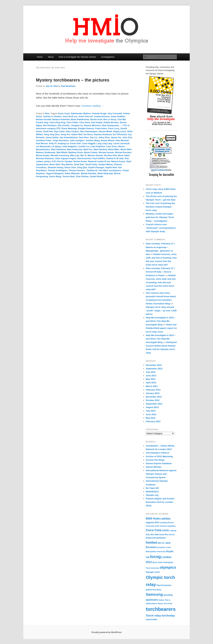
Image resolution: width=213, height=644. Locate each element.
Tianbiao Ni (92, 170)
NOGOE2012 (152, 491)
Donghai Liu (77, 125)
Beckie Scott (96, 119)
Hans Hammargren (89, 131)
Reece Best (55, 164)
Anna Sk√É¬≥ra (70, 116)
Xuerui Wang (55, 176)
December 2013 (154, 365)
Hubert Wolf (77, 134)
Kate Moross (42, 143)
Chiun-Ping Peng (57, 122)
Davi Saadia (97, 122)
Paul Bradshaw (68, 86)
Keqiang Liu (63, 143)
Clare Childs (72, 122)
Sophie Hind (111, 167)
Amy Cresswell (114, 113)
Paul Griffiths (99, 158)
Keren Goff (75, 143)
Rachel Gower (80, 161)
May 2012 (150, 418)
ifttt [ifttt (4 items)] (159, 543)
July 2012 (151, 411)
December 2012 (154, 397)
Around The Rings (155, 460)
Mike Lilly (74, 155)
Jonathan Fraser (43, 140)
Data (47, 113)
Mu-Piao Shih (110, 155)
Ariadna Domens (102, 116)
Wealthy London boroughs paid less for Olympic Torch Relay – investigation (160, 217)
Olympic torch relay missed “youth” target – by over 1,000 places (161, 310)
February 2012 (153, 421)
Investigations (107, 57)
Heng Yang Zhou (52, 134)
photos (47, 161)
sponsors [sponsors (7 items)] (152, 599)
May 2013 (150, 379)
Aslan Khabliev (118, 116)
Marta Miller (113, 149)
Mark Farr (88, 149)
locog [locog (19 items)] (155, 556)
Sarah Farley (91, 164)
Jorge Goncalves (61, 140)
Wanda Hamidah (89, 173)
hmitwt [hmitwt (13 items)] (151, 542)
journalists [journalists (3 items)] (160, 547)
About (50, 57)
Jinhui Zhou (104, 137)
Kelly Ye (53, 143)
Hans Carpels (72, 131)
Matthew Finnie (75, 152)
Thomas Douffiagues (58, 170)
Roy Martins (67, 164)
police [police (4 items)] (149, 589)
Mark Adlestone (58, 149)
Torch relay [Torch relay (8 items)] (153, 615)
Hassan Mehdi (105, 131)
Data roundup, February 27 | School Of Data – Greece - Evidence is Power (160, 271)
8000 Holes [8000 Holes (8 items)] (153, 518)
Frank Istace (101, 128)
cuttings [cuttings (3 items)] (173, 531)
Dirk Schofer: (64, 125)
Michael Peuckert (123, 152)
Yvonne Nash (68, 176)
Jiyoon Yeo (116, 137)
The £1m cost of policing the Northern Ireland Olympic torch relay (160, 207)
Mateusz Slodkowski (45, 152)
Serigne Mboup (106, 164)
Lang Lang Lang (104, 143)
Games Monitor (154, 467)
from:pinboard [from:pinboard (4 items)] (158, 538)
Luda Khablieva (97, 146)
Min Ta (83, 155)
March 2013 (152, 386)
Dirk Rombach (50, 125)
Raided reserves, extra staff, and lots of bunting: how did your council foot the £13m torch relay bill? (161, 282)
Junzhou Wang (93, 140)
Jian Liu (93, 137)
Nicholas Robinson (45, 158)
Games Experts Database (159, 463)
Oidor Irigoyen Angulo (65, 158)
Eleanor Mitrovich (92, 125)
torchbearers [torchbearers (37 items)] (161, 609)
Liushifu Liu (83, 146)
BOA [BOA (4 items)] (157, 522)
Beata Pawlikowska (80, 119)
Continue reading (92, 105)
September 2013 (154, 368)
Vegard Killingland (55, 173)
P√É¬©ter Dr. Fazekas (62, 161)
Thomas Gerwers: (77, 170)
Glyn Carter (59, 131)
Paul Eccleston (84, 158)
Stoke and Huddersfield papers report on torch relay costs (161, 328)
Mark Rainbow (100, 149)
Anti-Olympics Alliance (157, 453)
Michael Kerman (106, 152)
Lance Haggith (89, 143)
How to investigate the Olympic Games (77, 57)
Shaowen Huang (55, 167)
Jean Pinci (84, 137)
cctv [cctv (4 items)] (157, 526)
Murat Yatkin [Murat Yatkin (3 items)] (157, 562)
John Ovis (127, 137)
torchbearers (115, 170)
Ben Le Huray (110, 119)
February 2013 (153, 389)
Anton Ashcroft (85, 116)
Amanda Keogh (99, 113)
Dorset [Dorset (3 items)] (172, 535)
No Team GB (152, 488)
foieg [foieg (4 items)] (148, 538)
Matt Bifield (61, 152)
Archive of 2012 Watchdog (159, 456)
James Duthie (52, 137)
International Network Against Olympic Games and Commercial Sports (161, 474)
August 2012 (152, 407)
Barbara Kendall (43, 119)
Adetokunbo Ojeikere (81, 113)
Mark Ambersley (74, 149)
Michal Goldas (42, 155)
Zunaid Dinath (96, 176)
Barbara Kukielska (61, 119)
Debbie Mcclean (111, 122)
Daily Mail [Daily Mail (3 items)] (150, 535)
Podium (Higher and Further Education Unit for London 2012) (160, 502)
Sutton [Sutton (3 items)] (161, 600)
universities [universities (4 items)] (151, 619)
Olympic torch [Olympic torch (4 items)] (153, 572)
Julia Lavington (77, 140)
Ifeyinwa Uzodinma (103, 134)
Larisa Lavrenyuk (121, 143)
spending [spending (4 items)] (168, 595)
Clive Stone (84, 122)
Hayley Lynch (119, 131)
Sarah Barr (79, 164)
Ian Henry (88, 134)
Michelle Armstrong (60, 155)
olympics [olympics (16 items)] (168, 567)
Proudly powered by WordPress (106, 632)
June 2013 (151, 375)
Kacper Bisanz (108, 140)
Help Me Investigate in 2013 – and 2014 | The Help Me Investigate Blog (161, 321)
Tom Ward (103, 170)
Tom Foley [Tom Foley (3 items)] (168, 603)
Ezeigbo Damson (86, 128)
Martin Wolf (125, 149)
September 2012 (154, 403)
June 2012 (151, 414)
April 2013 (151, 382)
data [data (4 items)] (157, 534)
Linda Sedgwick (69, 146)
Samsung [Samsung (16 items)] (154, 594)
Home (40, 57)
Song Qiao (82, 167)
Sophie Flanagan (96, 167)
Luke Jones (111, 146)
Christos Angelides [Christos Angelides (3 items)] (168, 526)
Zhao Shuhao (82, 176)
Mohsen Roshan (95, 155)
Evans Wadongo (69, 128)
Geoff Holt (48, 131)
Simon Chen (70, 167)
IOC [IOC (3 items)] (163, 543)
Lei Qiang (56, 146)
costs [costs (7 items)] (165, 530)
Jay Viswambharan (69, 137)
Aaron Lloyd (64, 113)
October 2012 (152, 400)
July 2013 (151, 372)
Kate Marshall (122, 140)
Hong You (65, 134)
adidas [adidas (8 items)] (166, 518)
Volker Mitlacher (72, 173)
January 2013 (152, 393)
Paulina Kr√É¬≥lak (114, 158)
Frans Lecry (113, 128)
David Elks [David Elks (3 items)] (163, 535)
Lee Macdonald (43, 146)
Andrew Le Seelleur (52, 116)
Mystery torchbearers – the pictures (72, 80)
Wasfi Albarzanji (105, 173)
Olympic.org (152, 495)
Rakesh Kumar (118, 161)
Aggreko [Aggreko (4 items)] (150, 522)
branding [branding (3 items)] (164, 523)
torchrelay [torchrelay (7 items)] (168, 615)
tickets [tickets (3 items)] (160, 603)
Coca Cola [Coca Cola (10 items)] (153, 530)
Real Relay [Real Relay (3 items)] (156, 590)
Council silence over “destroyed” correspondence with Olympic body (161, 228)
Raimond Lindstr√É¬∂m (99, 161)
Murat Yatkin (124, 155)
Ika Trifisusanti (120, 134)
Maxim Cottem (91, 152)
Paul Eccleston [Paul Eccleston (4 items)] (163, 585)
